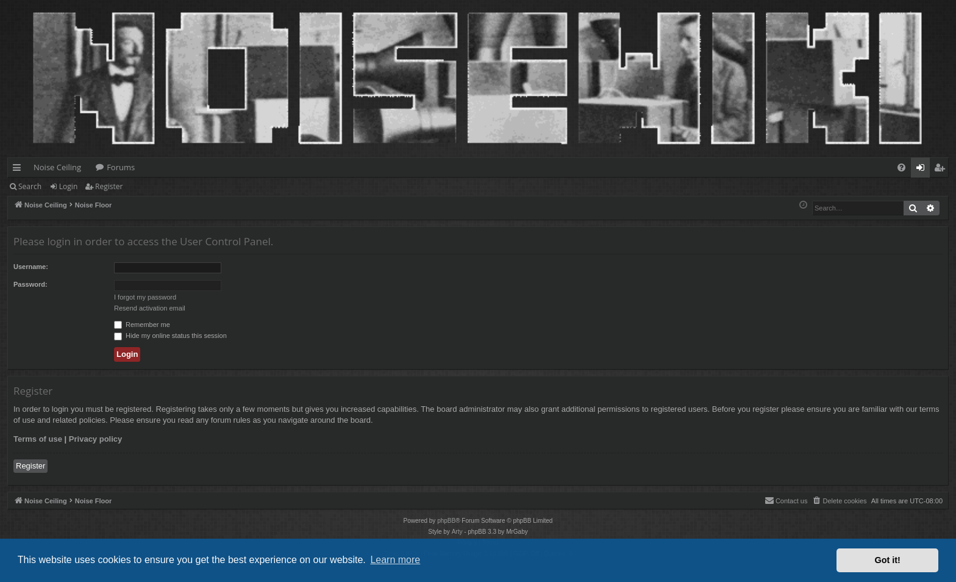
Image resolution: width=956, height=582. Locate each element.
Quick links (19, 170)
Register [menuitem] (942, 170)
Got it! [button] (888, 560)
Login (68, 186)
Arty (457, 531)
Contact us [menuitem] (786, 500)
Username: (30, 266)
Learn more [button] (395, 560)
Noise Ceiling (57, 167)
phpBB (446, 520)
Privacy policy (95, 439)
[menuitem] (901, 167)
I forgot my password (145, 297)
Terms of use (37, 439)
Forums (121, 167)
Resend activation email (149, 308)
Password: (30, 284)
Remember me (142, 324)
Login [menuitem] (923, 170)
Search (29, 186)
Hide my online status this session (170, 335)
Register (109, 186)
